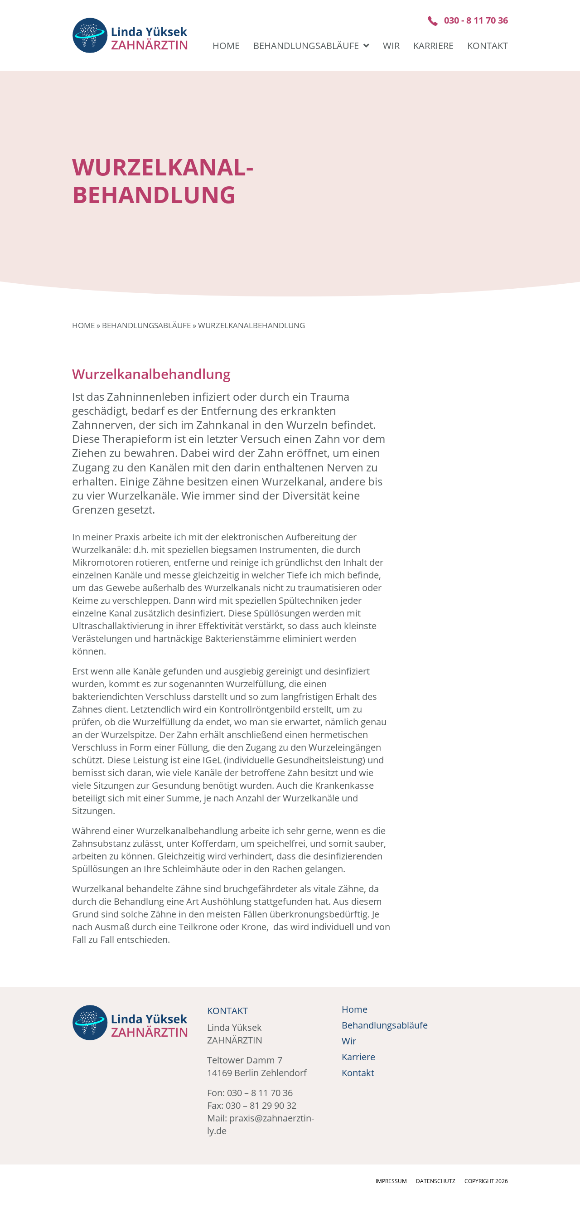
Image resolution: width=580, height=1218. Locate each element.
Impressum (391, 1181)
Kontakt (487, 45)
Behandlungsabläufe (311, 45)
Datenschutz (435, 1181)
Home (226, 45)
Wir (391, 45)
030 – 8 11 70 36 (260, 1093)
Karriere (433, 45)
